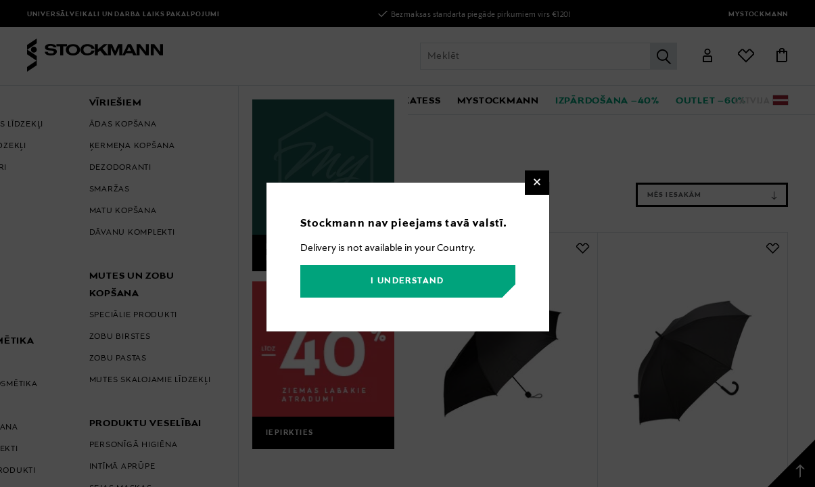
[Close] (537, 182)
